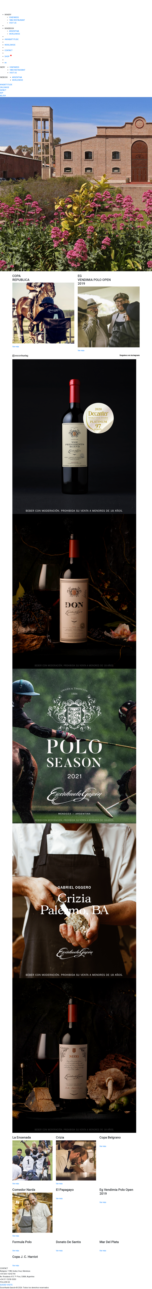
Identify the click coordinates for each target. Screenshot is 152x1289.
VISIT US (12, 23)
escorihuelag (20, 355)
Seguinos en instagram (130, 355)
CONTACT (8, 50)
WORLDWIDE (14, 34)
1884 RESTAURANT (17, 20)
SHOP (9, 56)
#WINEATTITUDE (11, 39)
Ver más (15, 347)
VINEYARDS (14, 17)
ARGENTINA (14, 31)
